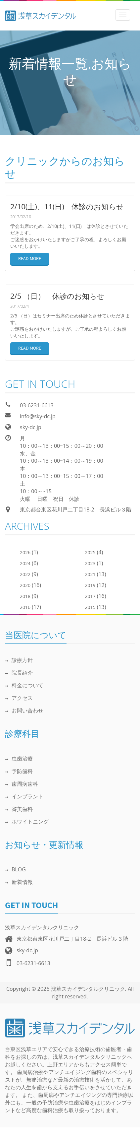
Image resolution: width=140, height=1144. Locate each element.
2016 (25, 607)
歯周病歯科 (21, 783)
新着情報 (19, 882)
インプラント (24, 796)
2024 (25, 563)
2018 (25, 596)
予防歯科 (19, 771)
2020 (25, 585)
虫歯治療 (19, 758)
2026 (25, 552)
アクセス (19, 698)
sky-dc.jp (30, 427)
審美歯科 (19, 809)
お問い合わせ (24, 710)
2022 (25, 574)
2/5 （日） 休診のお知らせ (57, 296)
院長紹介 (19, 672)
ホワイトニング (27, 821)
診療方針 (19, 660)
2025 (90, 552)
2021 (90, 574)
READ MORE (29, 258)
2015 (90, 607)
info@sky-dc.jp (38, 416)
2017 (90, 596)
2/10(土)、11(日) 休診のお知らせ (67, 206)
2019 (90, 585)
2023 (90, 563)
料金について (24, 685)
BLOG (15, 869)
